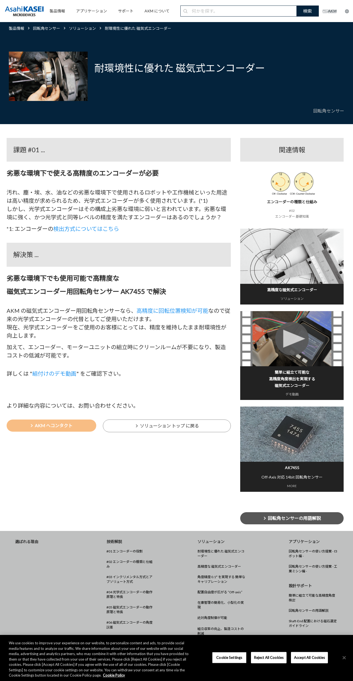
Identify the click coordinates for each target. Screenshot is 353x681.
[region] (176, 658)
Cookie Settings (229, 657)
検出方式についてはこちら (86, 228)
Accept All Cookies (309, 657)
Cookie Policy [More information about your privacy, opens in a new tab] (114, 675)
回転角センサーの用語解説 (308, 610)
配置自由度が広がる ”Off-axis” (219, 592)
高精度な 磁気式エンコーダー (219, 566)
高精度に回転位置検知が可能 (172, 310)
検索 (307, 11)
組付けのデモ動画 (54, 373)
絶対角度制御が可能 (212, 618)
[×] (344, 657)
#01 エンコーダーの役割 (124, 551)
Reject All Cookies (269, 657)
